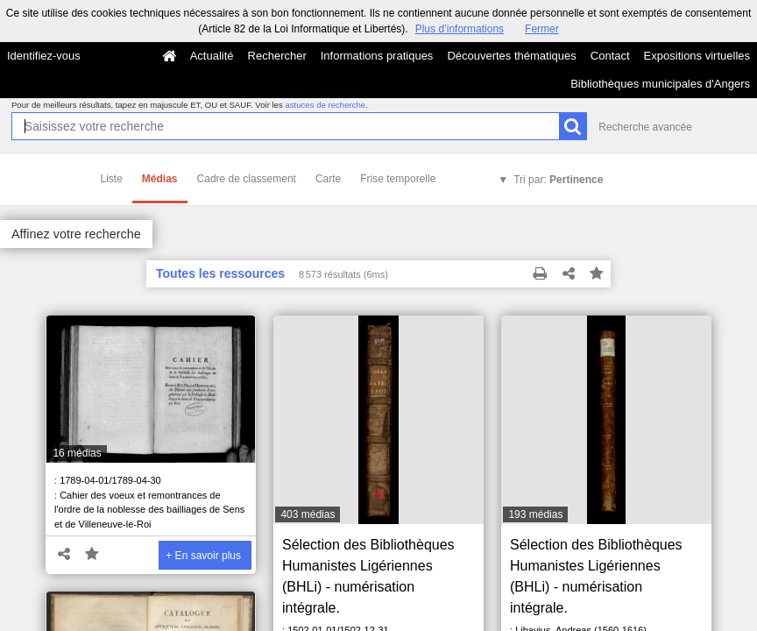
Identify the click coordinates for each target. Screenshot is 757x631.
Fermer (542, 29)
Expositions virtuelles (697, 55)
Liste (112, 179)
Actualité (212, 55)
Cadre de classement (246, 179)
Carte (328, 179)
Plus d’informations (459, 29)
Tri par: (558, 180)
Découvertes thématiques (511, 55)
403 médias (307, 514)
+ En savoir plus (203, 555)
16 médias (77, 453)
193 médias (535, 514)
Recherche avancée (645, 127)
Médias (160, 179)
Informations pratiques (377, 55)
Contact (610, 55)
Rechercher (277, 55)
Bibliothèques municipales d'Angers (660, 83)
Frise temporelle (397, 179)
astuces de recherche (325, 105)
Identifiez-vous (44, 55)
